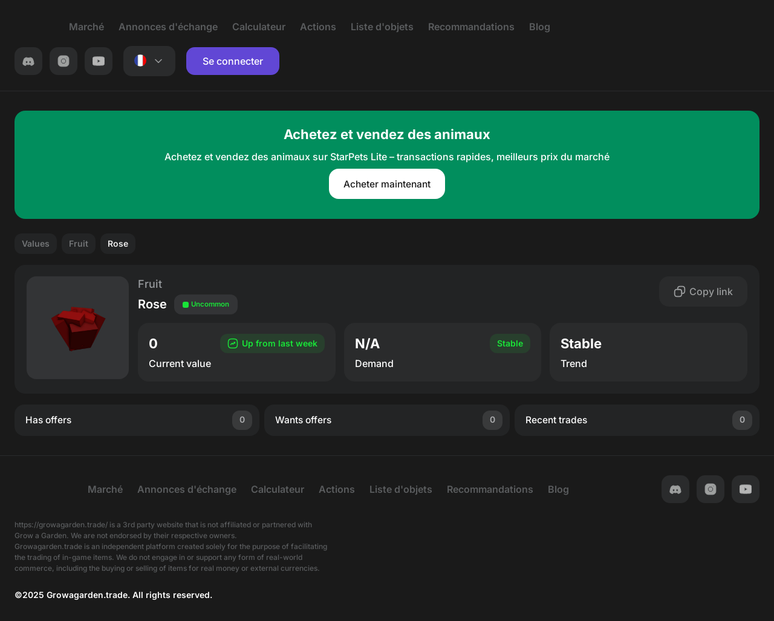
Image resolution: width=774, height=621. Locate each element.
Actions (307, 26)
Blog (528, 26)
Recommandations (460, 26)
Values (36, 244)
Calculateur (248, 26)
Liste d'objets (371, 26)
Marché (75, 26)
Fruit (78, 244)
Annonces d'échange (157, 26)
